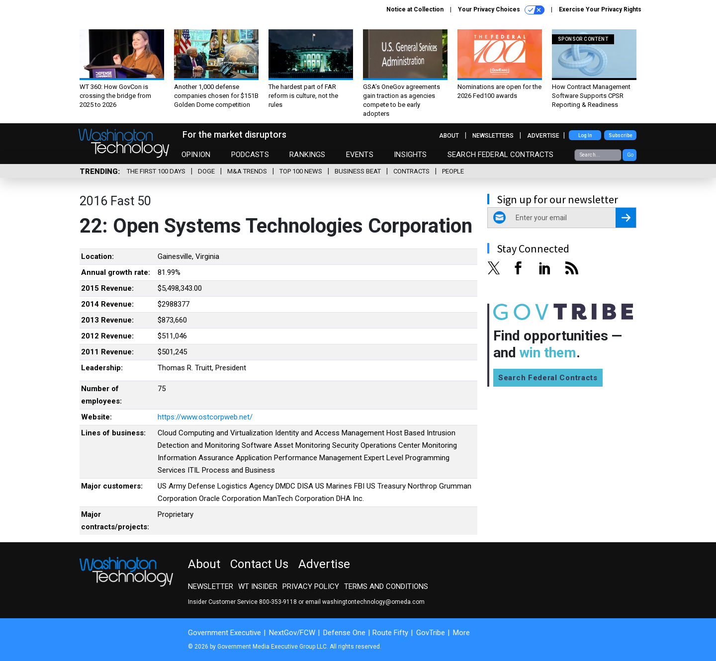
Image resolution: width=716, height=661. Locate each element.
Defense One (344, 632)
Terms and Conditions (386, 586)
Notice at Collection (415, 9)
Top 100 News (300, 171)
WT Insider (257, 586)
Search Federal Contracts (501, 154)
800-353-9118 (278, 601)
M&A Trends (247, 171)
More (461, 632)
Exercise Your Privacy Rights (600, 9)
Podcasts (250, 154)
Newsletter (210, 586)
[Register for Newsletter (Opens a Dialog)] (626, 218)
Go (630, 155)
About (449, 135)
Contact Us (259, 564)
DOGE (206, 171)
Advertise (543, 135)
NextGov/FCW (292, 632)
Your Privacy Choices (501, 9)
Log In (585, 135)
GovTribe (430, 632)
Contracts (411, 171)
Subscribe (620, 135)
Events (359, 154)
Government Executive (224, 632)
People (453, 171)
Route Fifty (390, 632)
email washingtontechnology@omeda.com (365, 601)
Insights (410, 154)
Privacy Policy (310, 586)
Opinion (195, 154)
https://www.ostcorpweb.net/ (205, 417)
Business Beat (358, 171)
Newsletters (493, 135)
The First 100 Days (156, 171)
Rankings (307, 154)
